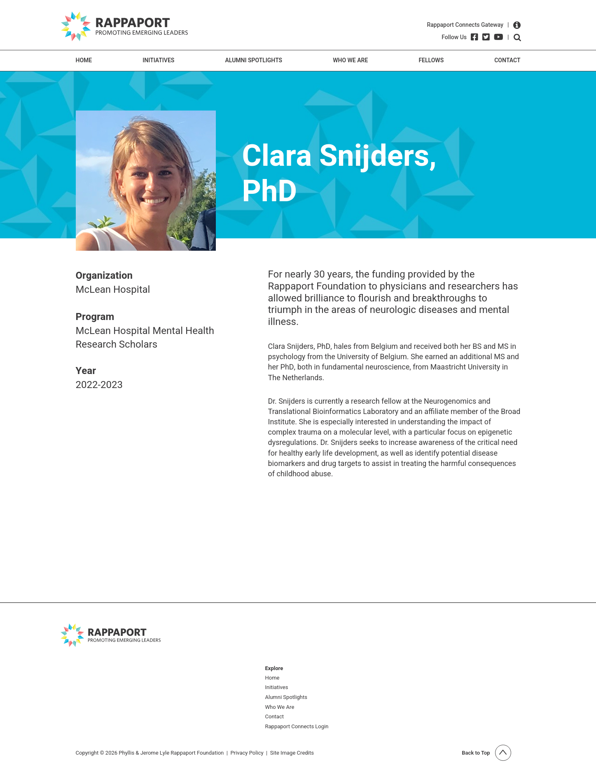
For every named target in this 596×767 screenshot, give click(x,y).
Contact (507, 60)
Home (84, 60)
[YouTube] (498, 37)
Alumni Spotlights (253, 60)
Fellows (431, 60)
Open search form (517, 37)
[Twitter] (486, 37)
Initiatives (158, 60)
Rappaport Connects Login (297, 726)
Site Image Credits (292, 753)
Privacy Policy (246, 753)
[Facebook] (474, 37)
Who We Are (350, 60)
